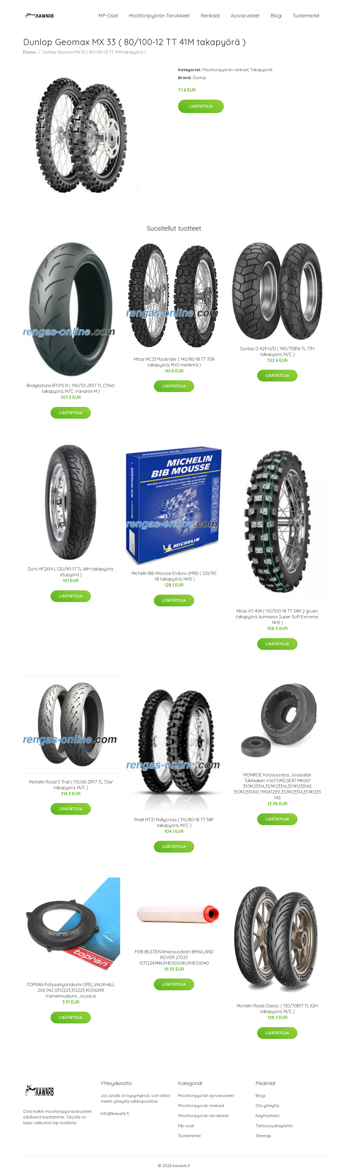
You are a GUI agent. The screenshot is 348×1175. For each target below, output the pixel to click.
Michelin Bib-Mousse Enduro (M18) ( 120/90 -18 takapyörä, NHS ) (174, 576)
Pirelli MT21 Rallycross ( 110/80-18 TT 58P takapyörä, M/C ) (174, 822)
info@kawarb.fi (115, 1113)
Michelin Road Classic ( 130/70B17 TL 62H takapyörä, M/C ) (277, 1008)
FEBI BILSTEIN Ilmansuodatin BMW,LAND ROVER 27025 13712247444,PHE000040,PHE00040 (174, 957)
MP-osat (108, 15)
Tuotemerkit (306, 15)
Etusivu (29, 52)
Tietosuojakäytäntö (274, 1125)
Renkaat (210, 15)
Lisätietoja (201, 106)
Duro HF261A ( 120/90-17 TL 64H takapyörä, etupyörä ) (71, 571)
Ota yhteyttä (267, 1105)
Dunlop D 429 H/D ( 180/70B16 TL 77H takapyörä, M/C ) (277, 351)
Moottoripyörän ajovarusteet (206, 1095)
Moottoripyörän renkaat (225, 69)
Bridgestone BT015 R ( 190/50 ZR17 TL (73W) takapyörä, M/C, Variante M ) (71, 388)
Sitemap (263, 1135)
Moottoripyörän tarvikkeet (159, 15)
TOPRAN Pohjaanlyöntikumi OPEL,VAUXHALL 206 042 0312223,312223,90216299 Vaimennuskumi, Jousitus (71, 990)
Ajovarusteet (245, 15)
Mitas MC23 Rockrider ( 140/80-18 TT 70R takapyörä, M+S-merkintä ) (174, 362)
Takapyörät (261, 69)
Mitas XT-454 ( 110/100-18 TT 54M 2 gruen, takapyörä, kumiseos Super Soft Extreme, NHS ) (277, 616)
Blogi (276, 15)
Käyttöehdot (267, 1115)
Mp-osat (186, 1125)
